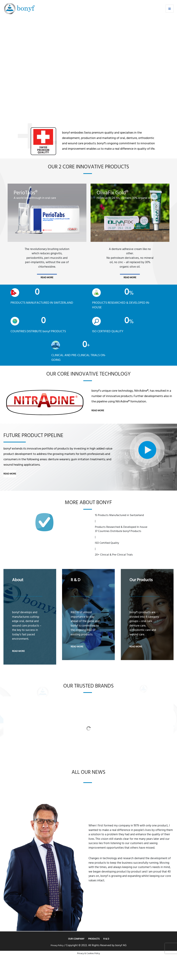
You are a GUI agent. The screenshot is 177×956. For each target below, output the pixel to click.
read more (47, 277)
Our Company (76, 939)
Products (94, 939)
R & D (106, 939)
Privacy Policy (57, 945)
